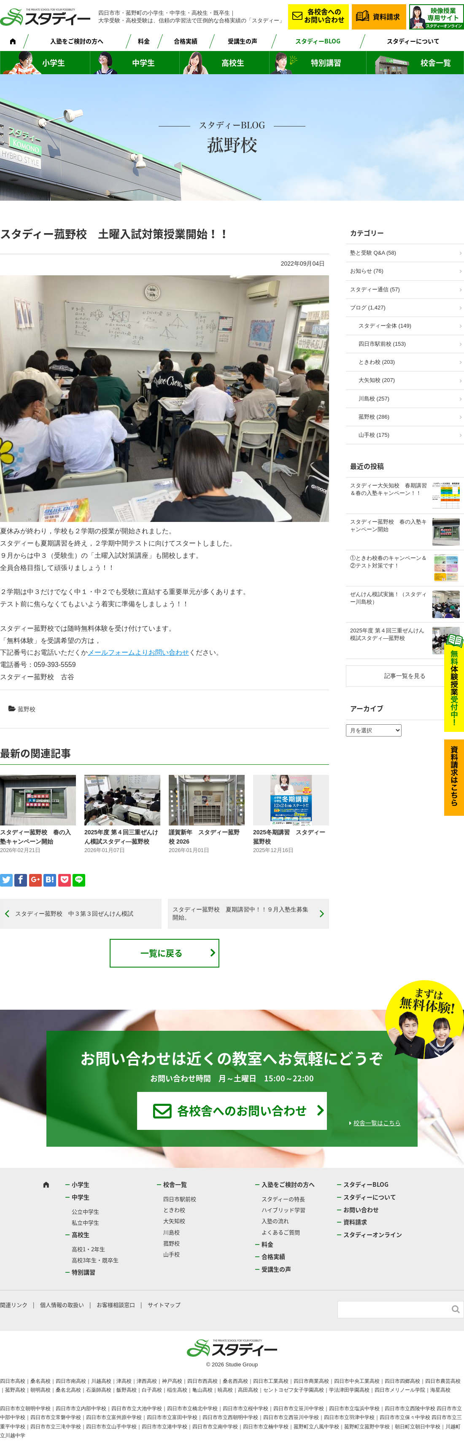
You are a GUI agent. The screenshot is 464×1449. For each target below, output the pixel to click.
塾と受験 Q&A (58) (373, 253)
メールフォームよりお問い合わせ (138, 652)
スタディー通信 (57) (375, 289)
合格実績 (185, 41)
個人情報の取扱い (62, 1305)
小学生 (53, 62)
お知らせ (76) (366, 271)
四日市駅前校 (179, 1199)
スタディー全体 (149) (385, 326)
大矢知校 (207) (377, 380)
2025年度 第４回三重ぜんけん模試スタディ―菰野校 (387, 634)
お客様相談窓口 (116, 1305)
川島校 (171, 1232)
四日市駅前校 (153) (382, 344)
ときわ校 (174, 1210)
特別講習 (326, 62)
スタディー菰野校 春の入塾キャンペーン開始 (388, 525)
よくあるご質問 (281, 1232)
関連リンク (13, 1305)
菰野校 (26, 709)
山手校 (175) (374, 435)
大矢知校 (174, 1221)
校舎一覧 (436, 62)
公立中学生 (85, 1211)
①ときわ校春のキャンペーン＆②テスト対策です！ (388, 562)
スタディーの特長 (283, 1199)
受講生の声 (242, 41)
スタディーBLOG (317, 41)
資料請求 (386, 16)
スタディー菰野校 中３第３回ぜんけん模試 (74, 913)
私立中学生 (85, 1222)
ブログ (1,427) (368, 307)
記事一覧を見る (405, 675)
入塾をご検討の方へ (76, 41)
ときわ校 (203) (377, 362)
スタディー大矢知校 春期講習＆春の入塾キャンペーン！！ (388, 489)
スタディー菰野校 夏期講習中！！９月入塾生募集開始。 (240, 913)
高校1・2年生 (88, 1249)
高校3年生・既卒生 (95, 1260)
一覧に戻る (161, 953)
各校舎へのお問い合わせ (324, 15)
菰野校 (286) (374, 417)
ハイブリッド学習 (283, 1210)
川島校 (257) (374, 398)
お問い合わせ (361, 1209)
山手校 (171, 1254)
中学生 (143, 62)
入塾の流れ (275, 1221)
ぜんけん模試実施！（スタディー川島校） (388, 598)
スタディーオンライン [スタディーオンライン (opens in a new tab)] (372, 1234)
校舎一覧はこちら (377, 1122)
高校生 (232, 62)
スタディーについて (413, 41)
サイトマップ (164, 1305)
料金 (144, 41)
